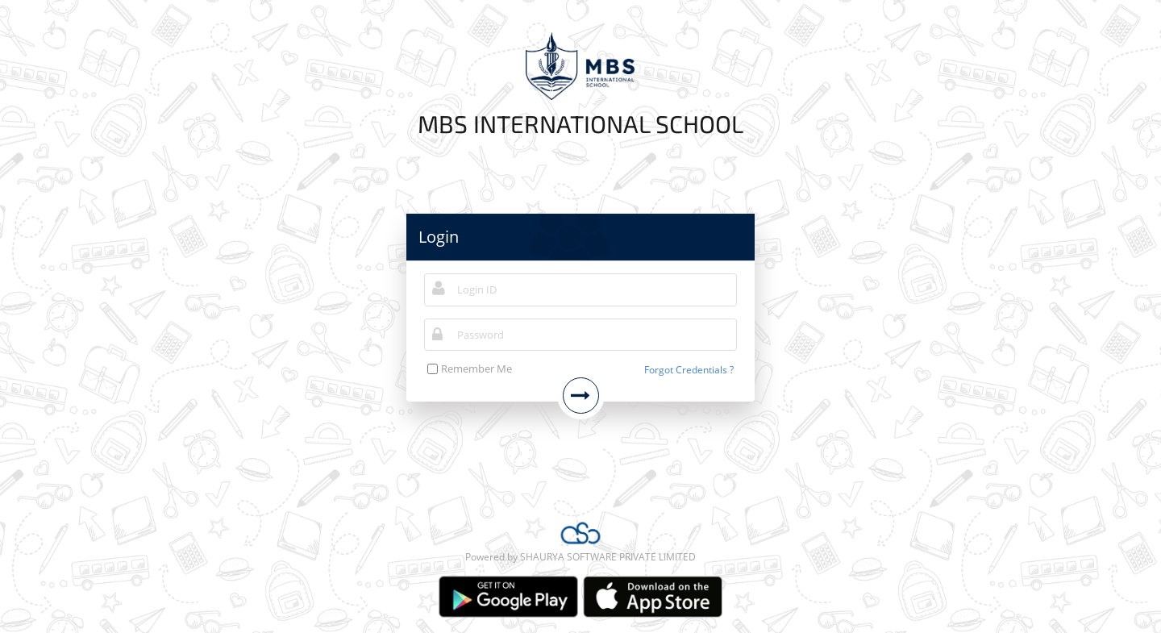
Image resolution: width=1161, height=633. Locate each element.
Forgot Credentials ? (689, 370)
